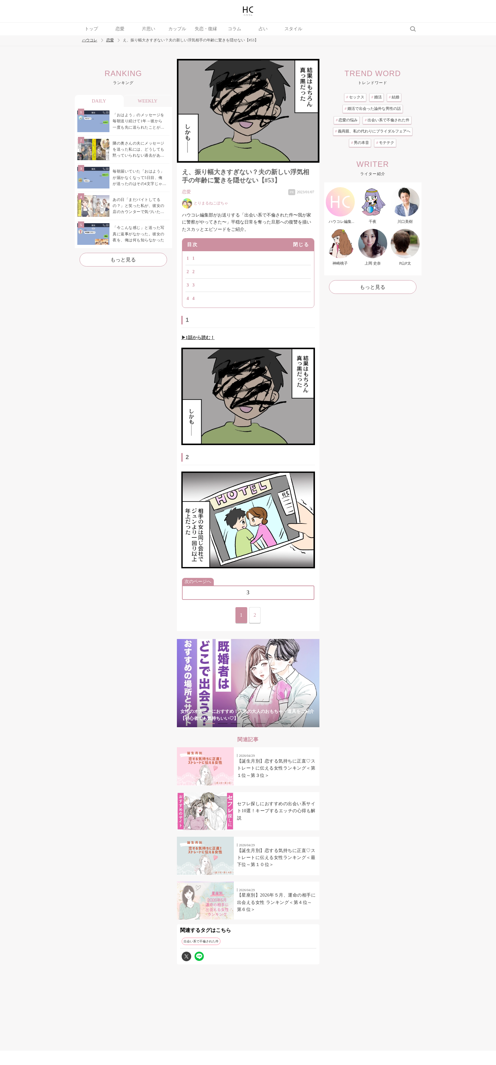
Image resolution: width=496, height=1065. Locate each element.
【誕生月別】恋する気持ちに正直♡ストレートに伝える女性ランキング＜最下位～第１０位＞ (276, 857)
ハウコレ (89, 40)
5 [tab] (261, 723)
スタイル (293, 28)
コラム (234, 28)
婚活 (376, 97)
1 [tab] (210, 723)
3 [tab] (235, 723)
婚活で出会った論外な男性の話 (373, 108)
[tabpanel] (248, 683)
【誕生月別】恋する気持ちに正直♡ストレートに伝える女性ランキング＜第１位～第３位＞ (276, 768)
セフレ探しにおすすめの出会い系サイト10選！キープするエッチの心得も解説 (276, 810)
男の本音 (360, 142)
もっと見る (123, 259)
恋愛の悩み (347, 120)
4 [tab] (248, 723)
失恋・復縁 (206, 28)
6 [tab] (273, 723)
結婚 (394, 97)
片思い (148, 28)
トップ (91, 28)
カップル (177, 28)
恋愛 (119, 28)
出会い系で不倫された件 (201, 941)
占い (263, 28)
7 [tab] (286, 723)
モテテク (385, 142)
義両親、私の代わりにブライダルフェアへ (372, 131)
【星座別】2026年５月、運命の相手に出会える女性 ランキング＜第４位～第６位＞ (276, 902)
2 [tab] (222, 723)
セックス (355, 97)
